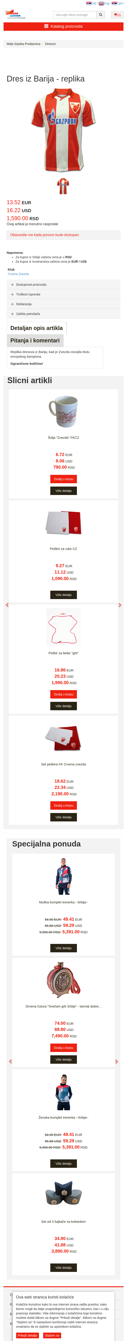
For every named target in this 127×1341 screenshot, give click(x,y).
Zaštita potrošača (25, 314)
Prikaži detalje (27, 1335)
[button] (5, 602)
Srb (91, 3)
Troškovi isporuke (25, 294)
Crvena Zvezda (18, 274)
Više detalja (63, 491)
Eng (104, 3)
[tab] (63, 284)
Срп (117, 3)
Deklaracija (20, 304)
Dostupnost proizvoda (28, 284)
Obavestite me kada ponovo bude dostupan (44, 235)
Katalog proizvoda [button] (63, 26)
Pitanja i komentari (35, 340)
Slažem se (52, 1335)
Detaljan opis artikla (36, 328)
